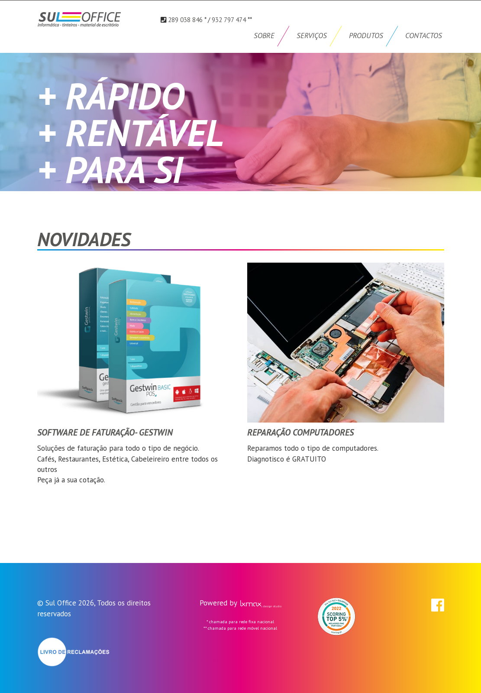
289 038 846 (185, 19)
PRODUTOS (366, 35)
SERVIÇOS (312, 35)
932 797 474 (229, 19)
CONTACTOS (423, 35)
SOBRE (264, 35)
